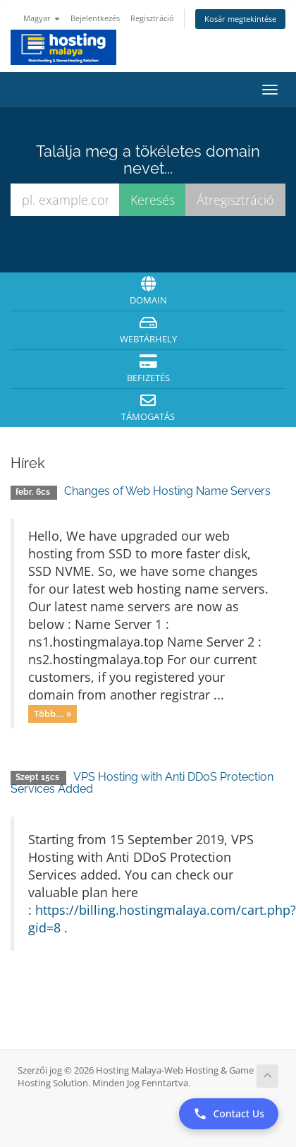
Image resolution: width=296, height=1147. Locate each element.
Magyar (41, 18)
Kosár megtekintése (240, 18)
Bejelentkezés (95, 18)
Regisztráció (152, 18)
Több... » (52, 713)
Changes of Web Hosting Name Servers (167, 491)
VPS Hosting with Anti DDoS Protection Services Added (142, 783)
